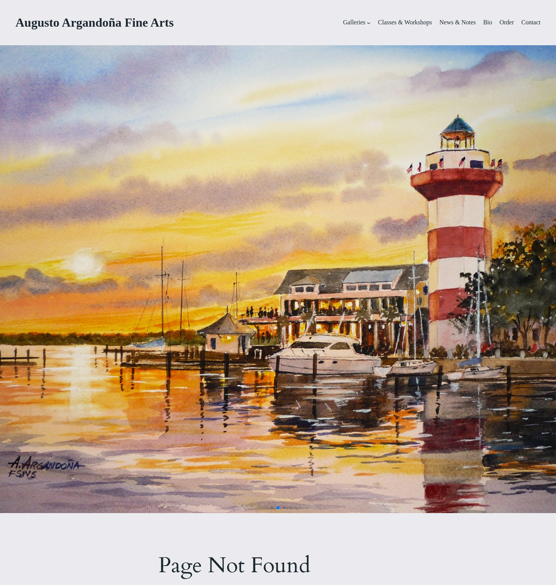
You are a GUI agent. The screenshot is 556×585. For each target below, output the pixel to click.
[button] (265, 507)
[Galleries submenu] (369, 23)
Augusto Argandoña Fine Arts (94, 22)
